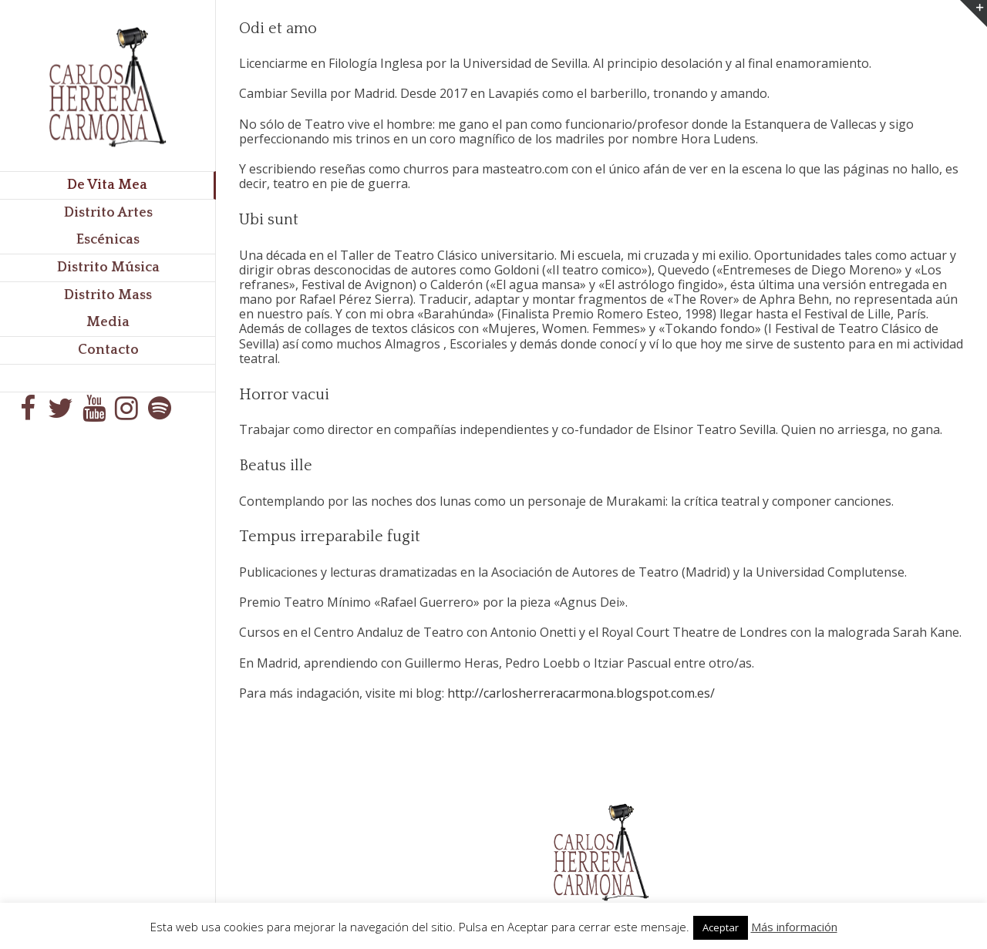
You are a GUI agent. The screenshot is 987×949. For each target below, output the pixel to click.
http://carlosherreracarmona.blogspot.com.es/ (581, 693)
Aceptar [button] (720, 927)
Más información (794, 926)
